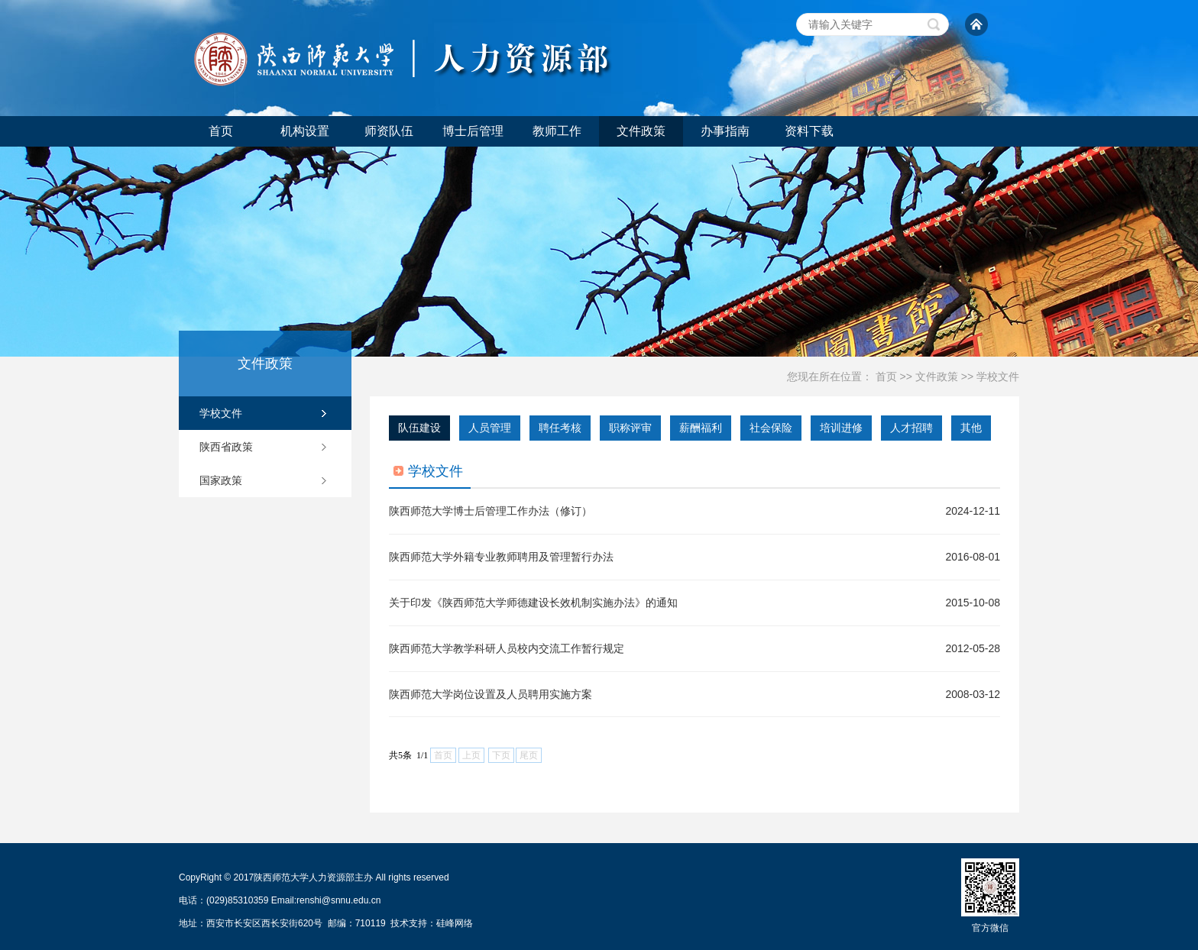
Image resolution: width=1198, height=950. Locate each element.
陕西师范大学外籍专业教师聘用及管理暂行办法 (501, 557)
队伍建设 (419, 428)
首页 (221, 130)
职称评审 (630, 428)
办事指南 (725, 130)
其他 (971, 428)
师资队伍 (388, 130)
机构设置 (304, 130)
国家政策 (220, 480)
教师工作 (557, 130)
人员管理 (489, 428)
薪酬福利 (700, 428)
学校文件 (997, 376)
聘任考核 (560, 428)
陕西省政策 (226, 447)
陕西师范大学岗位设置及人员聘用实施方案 (490, 694)
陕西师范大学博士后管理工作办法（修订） (490, 511)
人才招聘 (911, 428)
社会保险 (771, 428)
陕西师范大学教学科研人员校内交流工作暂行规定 (506, 648)
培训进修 (841, 428)
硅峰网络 (454, 923)
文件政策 (641, 130)
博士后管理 (472, 130)
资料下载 (809, 130)
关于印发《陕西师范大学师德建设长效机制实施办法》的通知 (533, 602)
